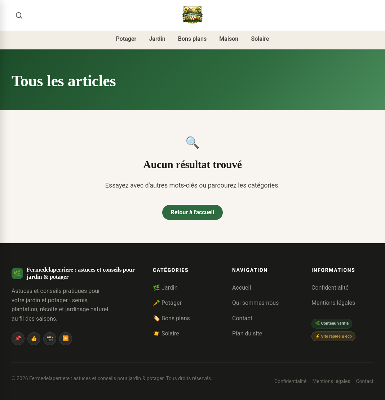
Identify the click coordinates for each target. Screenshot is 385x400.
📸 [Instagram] (50, 338)
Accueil (241, 287)
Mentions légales (333, 303)
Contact (242, 318)
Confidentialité (330, 287)
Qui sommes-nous (255, 303)
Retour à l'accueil (192, 212)
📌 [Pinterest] (18, 338)
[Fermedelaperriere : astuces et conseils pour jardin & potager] (192, 15)
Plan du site (247, 333)
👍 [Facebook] (34, 338)
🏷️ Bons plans (171, 318)
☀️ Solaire (166, 333)
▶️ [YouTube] (65, 338)
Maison (228, 38)
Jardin (157, 38)
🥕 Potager (167, 303)
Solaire (260, 38)
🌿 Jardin (165, 287)
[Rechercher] (19, 15)
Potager (126, 38)
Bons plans (192, 38)
